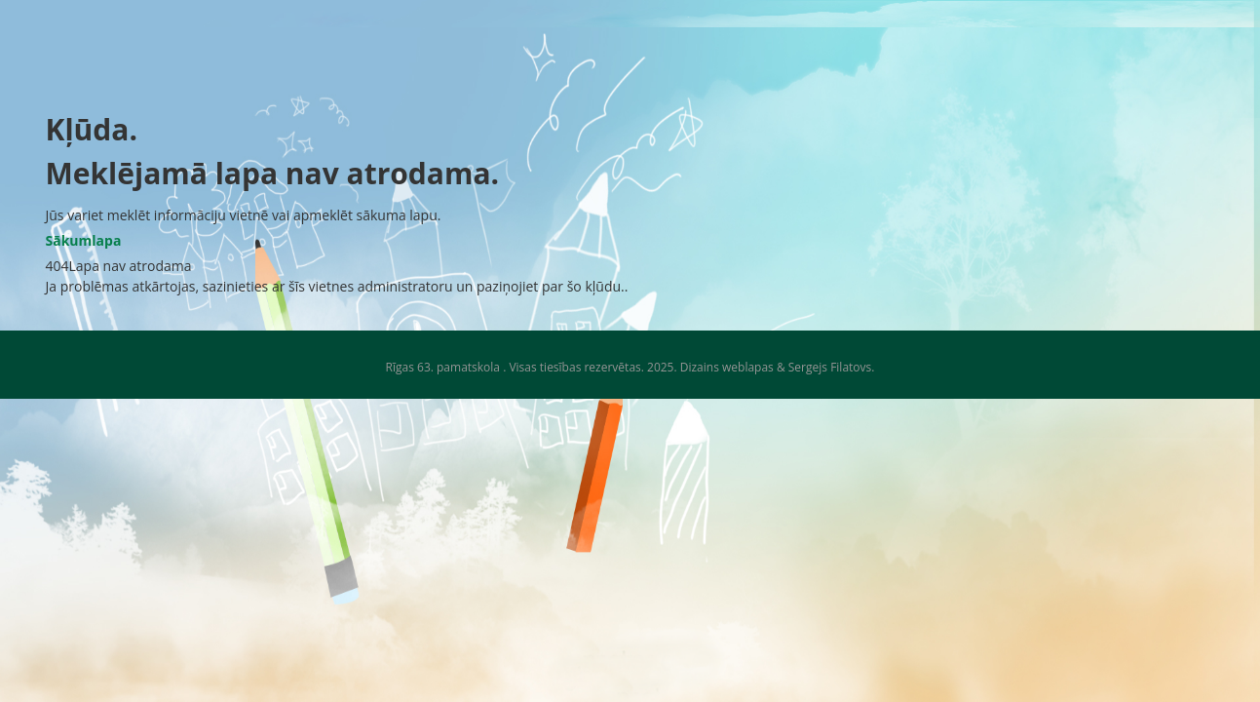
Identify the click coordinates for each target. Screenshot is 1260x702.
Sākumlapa (84, 240)
